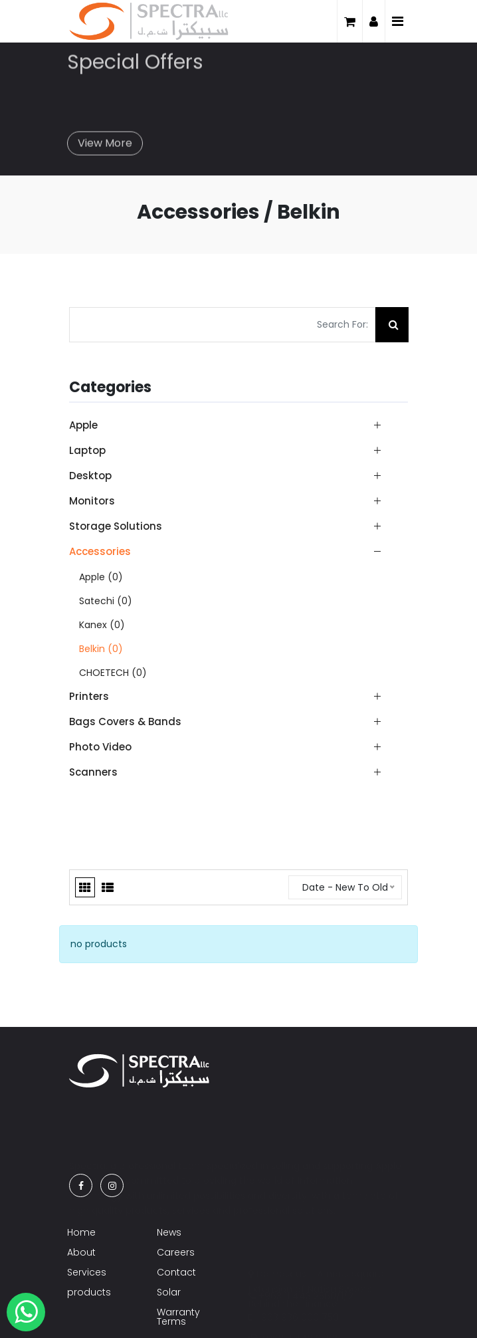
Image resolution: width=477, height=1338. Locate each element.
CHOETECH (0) (113, 672)
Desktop (90, 476)
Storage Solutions (115, 526)
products (89, 1292)
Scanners (93, 771)
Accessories (100, 551)
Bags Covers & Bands (125, 721)
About (81, 1252)
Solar (169, 1292)
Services (86, 1272)
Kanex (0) (102, 624)
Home (81, 1232)
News (169, 1232)
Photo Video (100, 747)
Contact (176, 1272)
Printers (89, 696)
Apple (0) (101, 577)
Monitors (92, 501)
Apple (83, 425)
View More (105, 138)
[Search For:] (222, 324)
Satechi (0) (105, 601)
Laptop (87, 450)
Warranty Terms (178, 1316)
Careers (176, 1252)
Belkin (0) (101, 648)
